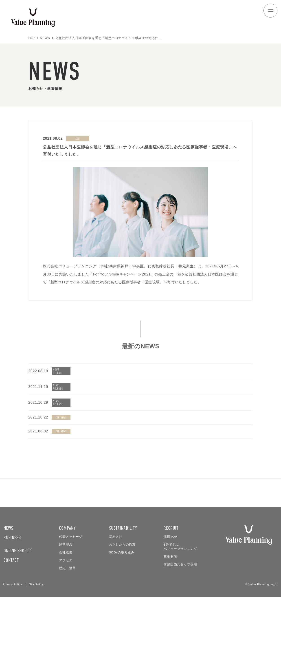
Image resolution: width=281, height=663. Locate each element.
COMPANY (67, 594)
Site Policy (36, 650)
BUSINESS (12, 603)
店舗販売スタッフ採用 (180, 630)
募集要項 (170, 623)
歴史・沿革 (67, 634)
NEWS (8, 594)
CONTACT (11, 626)
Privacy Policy (12, 650)
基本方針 (115, 603)
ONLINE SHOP (15, 617)
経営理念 (65, 610)
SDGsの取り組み (121, 618)
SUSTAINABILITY (123, 594)
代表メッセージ (70, 603)
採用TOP (170, 603)
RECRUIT (171, 594)
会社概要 (65, 618)
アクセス (65, 626)
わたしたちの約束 (122, 610)
